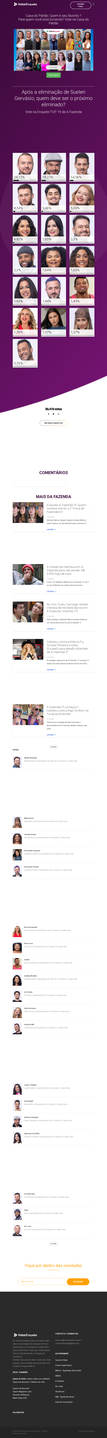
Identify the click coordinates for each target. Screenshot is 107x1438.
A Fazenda (59, 1381)
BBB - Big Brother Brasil (64, 1397)
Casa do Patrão (61, 1360)
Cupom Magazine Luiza (22, 1392)
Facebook (18, 1412)
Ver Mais (53, 747)
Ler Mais (51, 530)
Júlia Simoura (30, 1008)
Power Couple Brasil (63, 1365)
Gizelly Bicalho (30, 976)
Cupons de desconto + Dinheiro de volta (28, 1382)
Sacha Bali (28, 1101)
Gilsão (26, 960)
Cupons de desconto (21, 1388)
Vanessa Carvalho (31, 1133)
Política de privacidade (86, 1431)
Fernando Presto (31, 867)
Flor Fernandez (30, 927)
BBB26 (58, 1376)
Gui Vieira (28, 992)
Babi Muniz (29, 818)
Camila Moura (30, 834)
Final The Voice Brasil (63, 1402)
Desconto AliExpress (21, 1395)
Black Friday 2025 (20, 1398)
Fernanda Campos (32, 850)
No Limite (59, 1386)
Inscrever (78, 1281)
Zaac (26, 1210)
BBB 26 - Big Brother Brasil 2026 (68, 1371)
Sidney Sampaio (31, 1117)
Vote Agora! (53, 75)
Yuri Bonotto (29, 1194)
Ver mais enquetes (53, 423)
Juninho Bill (29, 1024)
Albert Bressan (30, 758)
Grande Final (80, 5)
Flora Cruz (28, 943)
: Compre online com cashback (31, 1379)
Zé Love (27, 1226)
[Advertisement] (53, 134)
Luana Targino (30, 1085)
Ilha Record (59, 1392)
